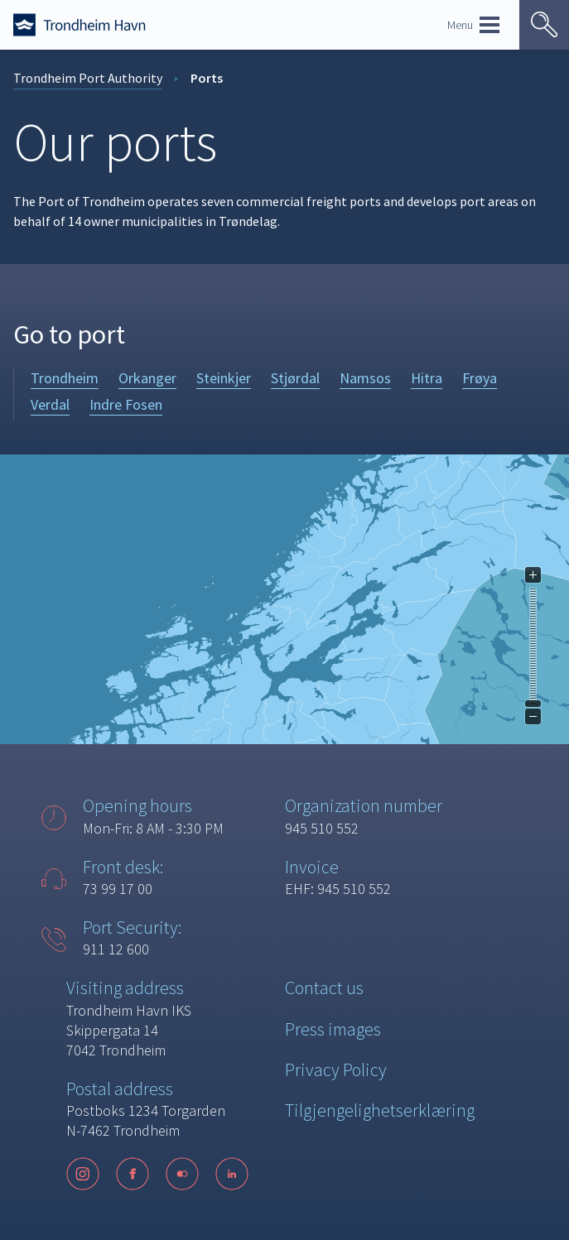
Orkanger (147, 377)
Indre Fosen (125, 404)
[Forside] (79, 25)
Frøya (479, 377)
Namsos (365, 377)
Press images (333, 1029)
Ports (206, 78)
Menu (473, 25)
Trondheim (65, 377)
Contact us (324, 987)
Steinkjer (223, 377)
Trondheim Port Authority (87, 78)
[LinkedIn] (231, 1173)
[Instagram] (82, 1173)
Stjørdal (295, 377)
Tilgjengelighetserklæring (380, 1110)
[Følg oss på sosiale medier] (165, 1173)
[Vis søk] (544, 25)
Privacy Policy (336, 1069)
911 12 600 (116, 949)
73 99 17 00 (117, 888)
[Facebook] (132, 1173)
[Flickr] (182, 1173)
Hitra (426, 377)
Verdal (50, 404)
